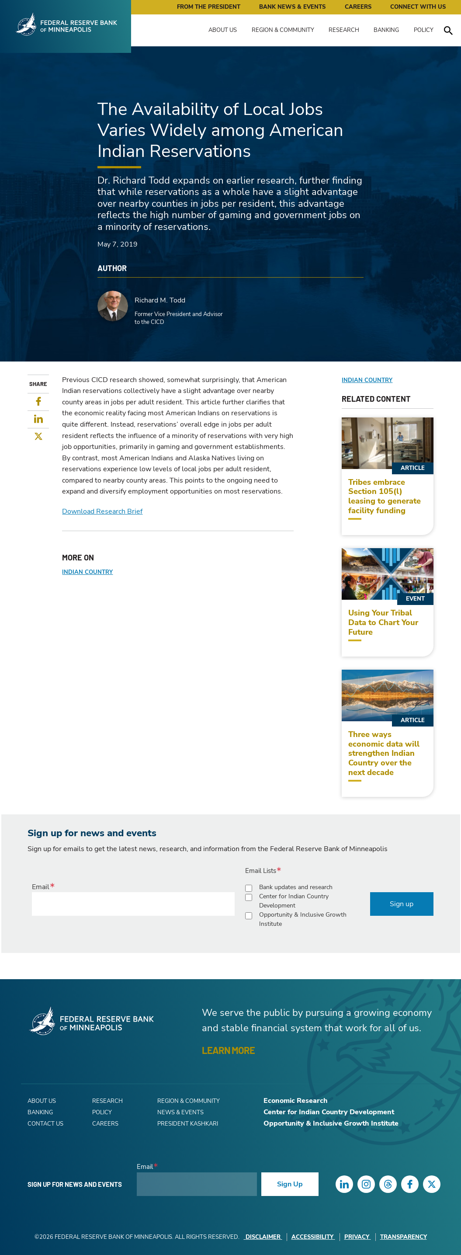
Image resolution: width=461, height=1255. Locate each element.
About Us (222, 30)
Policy (423, 30)
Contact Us (45, 1124)
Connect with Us (418, 7)
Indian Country (87, 572)
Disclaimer (263, 1237)
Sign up (401, 904)
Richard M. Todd (160, 300)
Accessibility (313, 1237)
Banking (386, 30)
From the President (208, 7)
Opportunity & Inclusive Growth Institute (303, 919)
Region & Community (283, 30)
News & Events (180, 1112)
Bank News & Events (292, 7)
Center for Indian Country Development (294, 901)
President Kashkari (187, 1124)
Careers (358, 7)
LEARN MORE (228, 1050)
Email (40, 886)
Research (344, 30)
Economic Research (295, 1101)
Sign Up (290, 1184)
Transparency (403, 1237)
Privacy (357, 1237)
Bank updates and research (296, 887)
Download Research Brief (102, 511)
